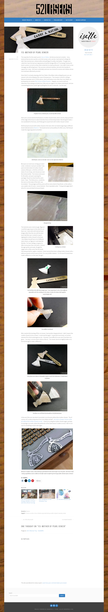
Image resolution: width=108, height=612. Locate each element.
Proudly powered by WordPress (44, 609)
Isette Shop (69, 20)
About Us (38, 20)
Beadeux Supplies (81, 20)
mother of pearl (54, 513)
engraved (44, 513)
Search (10, 593)
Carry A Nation (37, 513)
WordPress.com (68, 609)
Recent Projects (27, 20)
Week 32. (36, 128)
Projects (28, 511)
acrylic (32, 513)
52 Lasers (27, 513)
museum (60, 513)
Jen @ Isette (88, 50)
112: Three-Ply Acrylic (27, 519)
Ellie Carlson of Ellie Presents (43, 81)
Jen (17, 57)
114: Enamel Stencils (67, 519)
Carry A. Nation (45, 57)
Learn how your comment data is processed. (54, 583)
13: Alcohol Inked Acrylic (64, 499)
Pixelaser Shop (58, 20)
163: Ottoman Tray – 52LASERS (35, 531)
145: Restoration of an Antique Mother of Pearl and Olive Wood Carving (28, 501)
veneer (64, 513)
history (48, 513)
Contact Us (47, 20)
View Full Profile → (88, 54)
